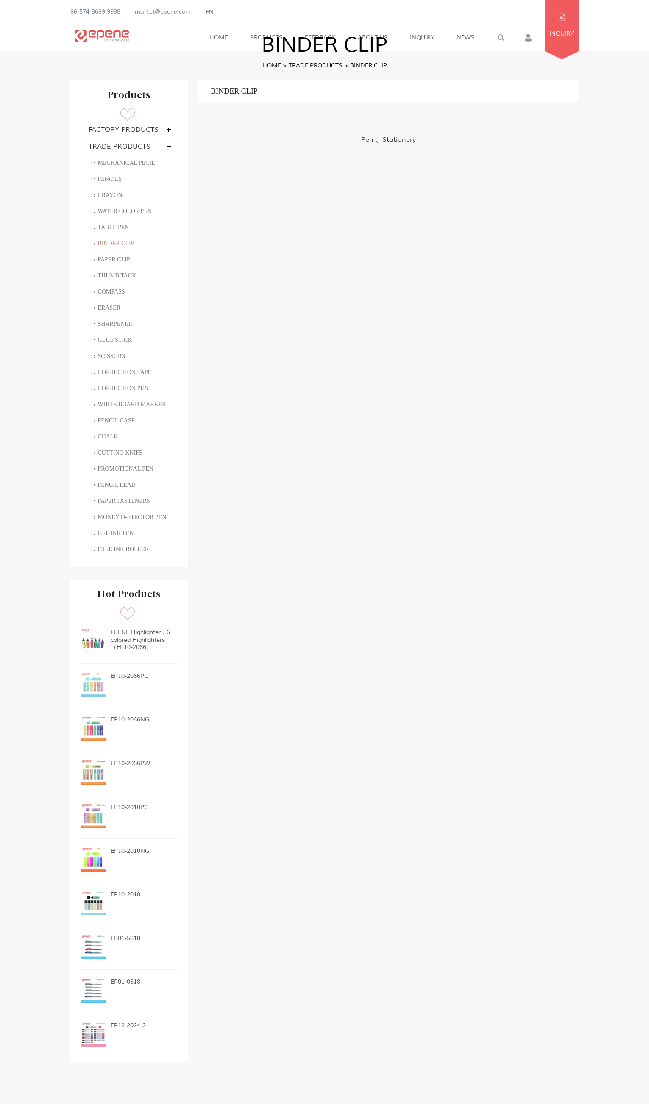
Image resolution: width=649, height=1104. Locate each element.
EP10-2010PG (129, 807)
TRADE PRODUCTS (316, 65)
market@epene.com (163, 11)
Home (271, 65)
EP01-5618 (125, 938)
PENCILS (110, 179)
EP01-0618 (125, 981)
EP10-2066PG (129, 676)
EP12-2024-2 (128, 1025)
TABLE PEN (113, 227)
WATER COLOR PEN (125, 211)
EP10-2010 (125, 894)
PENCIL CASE (116, 420)
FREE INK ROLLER (123, 549)
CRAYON (110, 195)
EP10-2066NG (130, 719)
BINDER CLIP (368, 65)
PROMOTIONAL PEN (125, 469)
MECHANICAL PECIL (126, 163)
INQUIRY (561, 33)
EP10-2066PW (130, 763)
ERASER (109, 308)
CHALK (108, 436)
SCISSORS (111, 356)
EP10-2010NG (130, 850)
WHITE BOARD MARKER (132, 404)
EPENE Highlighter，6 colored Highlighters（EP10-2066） (140, 640)
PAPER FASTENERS (124, 501)
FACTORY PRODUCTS (124, 129)
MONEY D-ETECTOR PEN (132, 517)
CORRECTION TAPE (125, 372)
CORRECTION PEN (123, 388)
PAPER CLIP (114, 259)
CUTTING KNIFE (120, 452)
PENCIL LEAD (117, 485)
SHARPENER (115, 324)
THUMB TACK (117, 275)
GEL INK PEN (116, 533)
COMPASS (111, 291)
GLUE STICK (115, 340)
